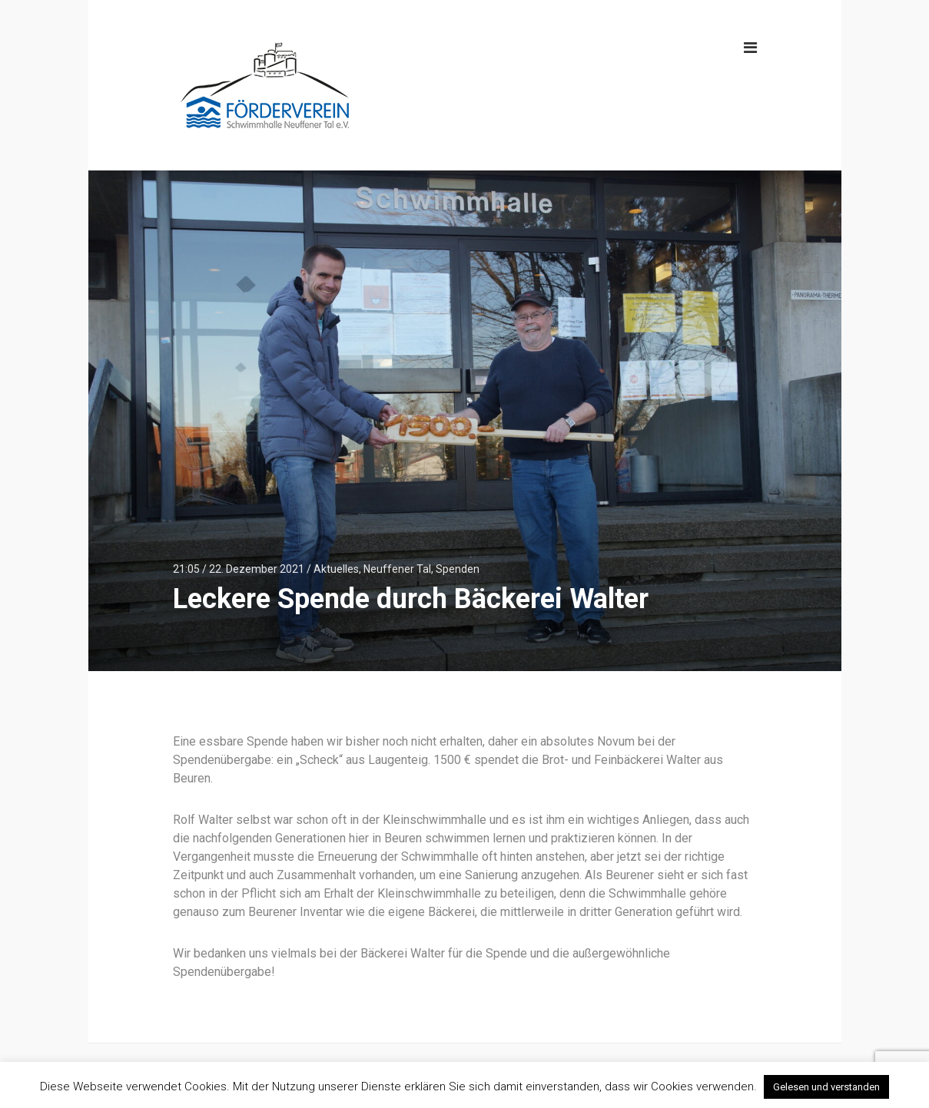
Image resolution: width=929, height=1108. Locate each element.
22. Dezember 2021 (256, 569)
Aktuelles (336, 569)
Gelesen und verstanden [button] (826, 1087)
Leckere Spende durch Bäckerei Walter (411, 599)
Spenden (457, 569)
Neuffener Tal (397, 569)
